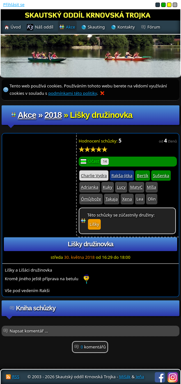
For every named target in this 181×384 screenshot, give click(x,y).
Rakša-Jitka (121, 175)
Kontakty (126, 27)
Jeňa (140, 377)
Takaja (112, 199)
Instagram (173, 377)
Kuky (108, 187)
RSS (15, 377)
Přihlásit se (13, 4)
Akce (27, 115)
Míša (151, 187)
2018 (53, 115)
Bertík (142, 175)
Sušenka (161, 175)
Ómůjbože (91, 199)
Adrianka (89, 187)
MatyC (136, 187)
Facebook (160, 377)
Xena (127, 199)
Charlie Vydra (94, 175)
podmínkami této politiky (72, 93)
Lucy (121, 187)
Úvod (16, 27)
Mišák (125, 377)
